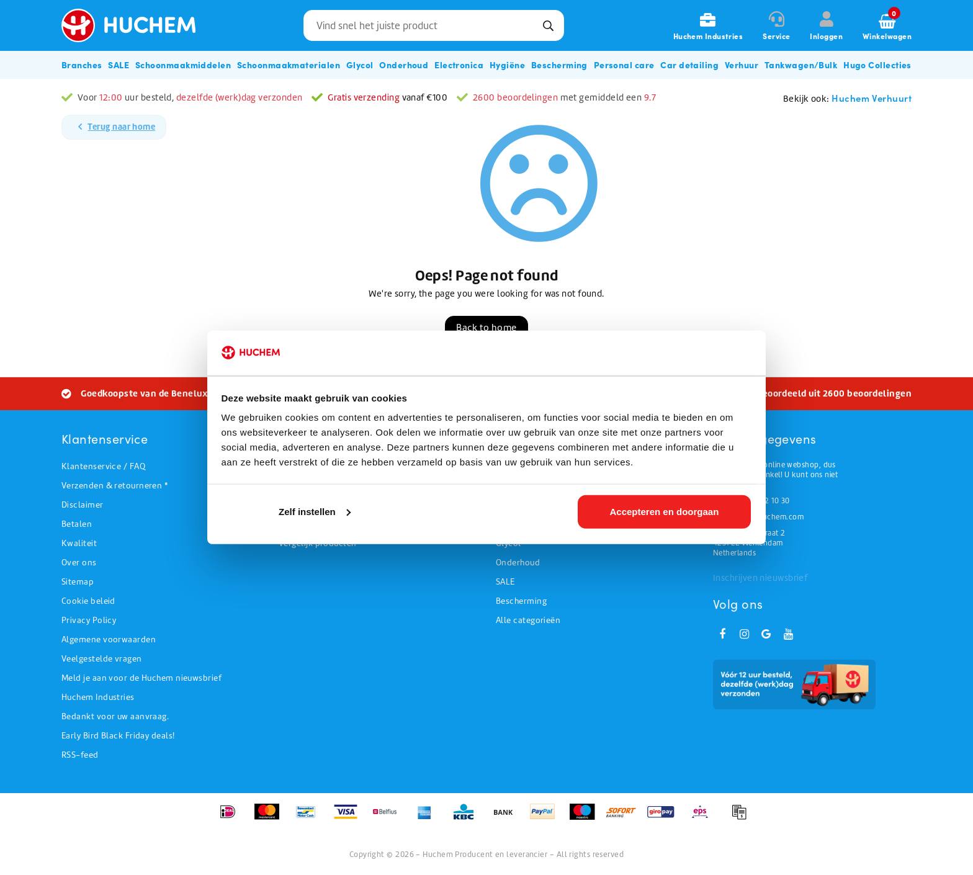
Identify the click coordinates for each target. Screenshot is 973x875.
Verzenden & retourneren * (114, 485)
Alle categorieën (528, 620)
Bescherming (521, 601)
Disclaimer (82, 505)
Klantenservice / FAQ (103, 466)
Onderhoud (518, 562)
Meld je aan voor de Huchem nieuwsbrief (141, 678)
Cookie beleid (88, 601)
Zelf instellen (315, 513)
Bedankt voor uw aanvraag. (115, 716)
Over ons (79, 562)
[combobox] (433, 25)
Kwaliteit (79, 543)
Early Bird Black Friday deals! (118, 735)
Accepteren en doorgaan (664, 513)
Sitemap (77, 582)
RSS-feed (80, 755)
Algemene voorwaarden (108, 639)
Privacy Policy (88, 620)
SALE (505, 582)
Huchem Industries (98, 697)
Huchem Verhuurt (872, 97)
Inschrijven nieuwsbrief (760, 577)
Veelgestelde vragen (101, 658)
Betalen (76, 524)
